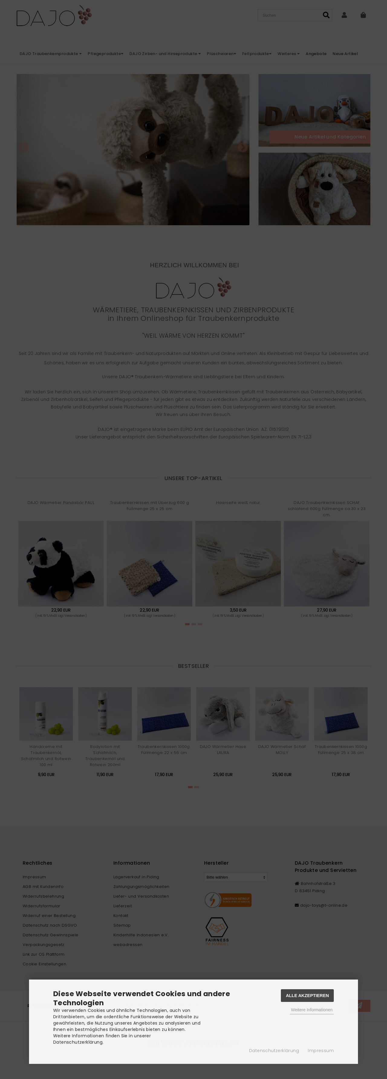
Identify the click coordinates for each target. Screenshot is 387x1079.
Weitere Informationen (312, 1009)
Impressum (321, 1051)
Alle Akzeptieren (307, 995)
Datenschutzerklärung (274, 1051)
